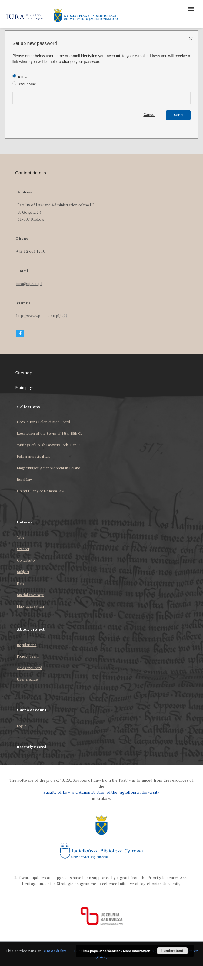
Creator (23, 548)
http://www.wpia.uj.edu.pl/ (41, 315)
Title (21, 537)
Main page (25, 387)
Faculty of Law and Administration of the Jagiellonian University (101, 792)
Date (21, 583)
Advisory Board (29, 667)
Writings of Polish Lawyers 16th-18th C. (49, 445)
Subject (23, 571)
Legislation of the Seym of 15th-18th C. (49, 433)
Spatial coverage (30, 594)
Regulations (26, 644)
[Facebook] (20, 333)
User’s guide (27, 679)
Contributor (26, 560)
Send (178, 115)
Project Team (28, 656)
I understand (172, 951)
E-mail (20, 76)
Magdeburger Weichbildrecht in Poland (48, 468)
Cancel (149, 115)
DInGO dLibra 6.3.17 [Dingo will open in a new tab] (60, 950)
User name (24, 83)
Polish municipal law (33, 456)
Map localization (30, 606)
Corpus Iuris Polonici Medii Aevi (43, 422)
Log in (22, 726)
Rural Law (25, 479)
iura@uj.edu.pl (29, 283)
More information (136, 951)
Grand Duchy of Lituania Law (40, 491)
